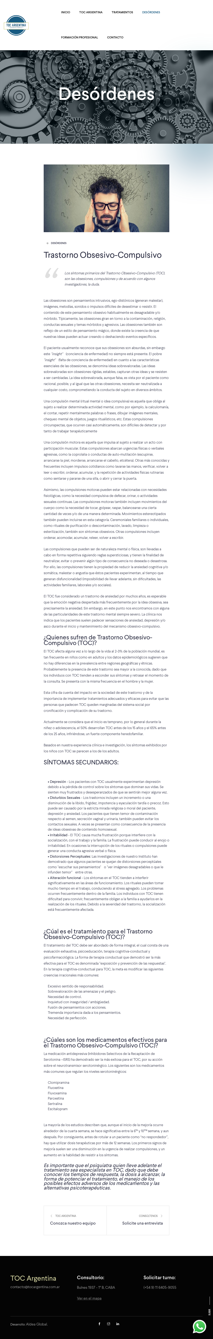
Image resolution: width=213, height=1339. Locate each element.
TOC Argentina (91, 12)
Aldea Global (36, 1324)
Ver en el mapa (89, 1298)
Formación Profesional (79, 37)
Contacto (115, 37)
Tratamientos (122, 12)
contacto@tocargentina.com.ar (35, 1287)
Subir (210, 1312)
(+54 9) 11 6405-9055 (160, 1288)
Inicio (65, 12)
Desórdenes (151, 12)
